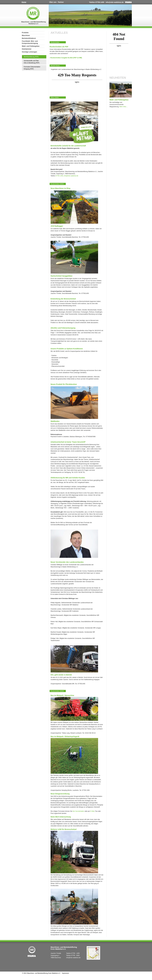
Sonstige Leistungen (29, 52)
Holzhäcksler (26, 49)
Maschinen (26, 35)
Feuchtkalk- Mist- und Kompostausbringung (30, 42)
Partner (61, 2)
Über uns (53, 2)
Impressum (65, 973)
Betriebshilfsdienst (29, 38)
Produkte (25, 32)
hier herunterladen (78, 811)
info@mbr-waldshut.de (115, 2)
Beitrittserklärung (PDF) (31, 57)
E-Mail (92, 811)
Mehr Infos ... (123, 106)
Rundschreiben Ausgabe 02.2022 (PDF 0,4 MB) (66, 58)
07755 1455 (59, 176)
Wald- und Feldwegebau (30, 46)
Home (24, 2)
